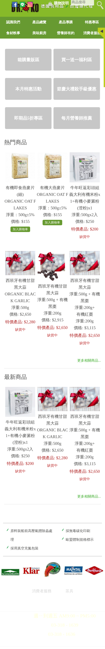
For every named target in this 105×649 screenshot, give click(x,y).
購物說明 (61, 3)
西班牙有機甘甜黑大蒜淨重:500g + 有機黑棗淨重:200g (52, 299)
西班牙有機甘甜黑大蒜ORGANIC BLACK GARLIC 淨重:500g (20, 294)
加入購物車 (20, 229)
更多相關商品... (89, 360)
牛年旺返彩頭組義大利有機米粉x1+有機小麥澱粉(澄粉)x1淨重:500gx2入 (84, 201)
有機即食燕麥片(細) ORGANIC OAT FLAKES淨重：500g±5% (20, 201)
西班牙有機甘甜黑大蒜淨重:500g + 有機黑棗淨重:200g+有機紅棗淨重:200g (84, 300)
